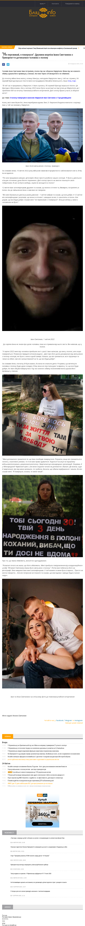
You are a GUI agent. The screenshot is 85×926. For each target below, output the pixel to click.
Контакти (55, 4)
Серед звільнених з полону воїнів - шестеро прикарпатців (27, 769)
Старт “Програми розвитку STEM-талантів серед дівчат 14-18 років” (30, 856)
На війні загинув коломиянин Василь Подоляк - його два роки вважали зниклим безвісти (37, 766)
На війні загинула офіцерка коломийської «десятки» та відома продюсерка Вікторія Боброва (39, 757)
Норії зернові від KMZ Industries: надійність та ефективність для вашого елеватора (35, 778)
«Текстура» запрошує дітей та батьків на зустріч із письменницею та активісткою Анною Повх (37, 838)
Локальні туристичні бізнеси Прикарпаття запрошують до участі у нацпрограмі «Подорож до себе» (39, 847)
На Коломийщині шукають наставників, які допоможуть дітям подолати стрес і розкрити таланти (39, 882)
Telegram (68, 720)
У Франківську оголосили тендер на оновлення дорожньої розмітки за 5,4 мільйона (36, 748)
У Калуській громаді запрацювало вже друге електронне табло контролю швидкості (36, 775)
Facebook (59, 720)
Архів (42, 3)
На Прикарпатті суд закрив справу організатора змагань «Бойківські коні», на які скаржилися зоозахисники (44, 754)
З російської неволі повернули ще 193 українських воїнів (29, 772)
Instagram (79, 720)
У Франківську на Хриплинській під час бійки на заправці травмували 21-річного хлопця (37, 745)
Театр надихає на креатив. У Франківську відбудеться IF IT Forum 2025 (31, 873)
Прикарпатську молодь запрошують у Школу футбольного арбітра (29, 864)
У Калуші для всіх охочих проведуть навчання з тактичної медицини (30, 891)
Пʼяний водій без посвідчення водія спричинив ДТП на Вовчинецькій (31, 781)
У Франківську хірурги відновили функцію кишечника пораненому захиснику (33, 751)
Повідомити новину (72, 4)
